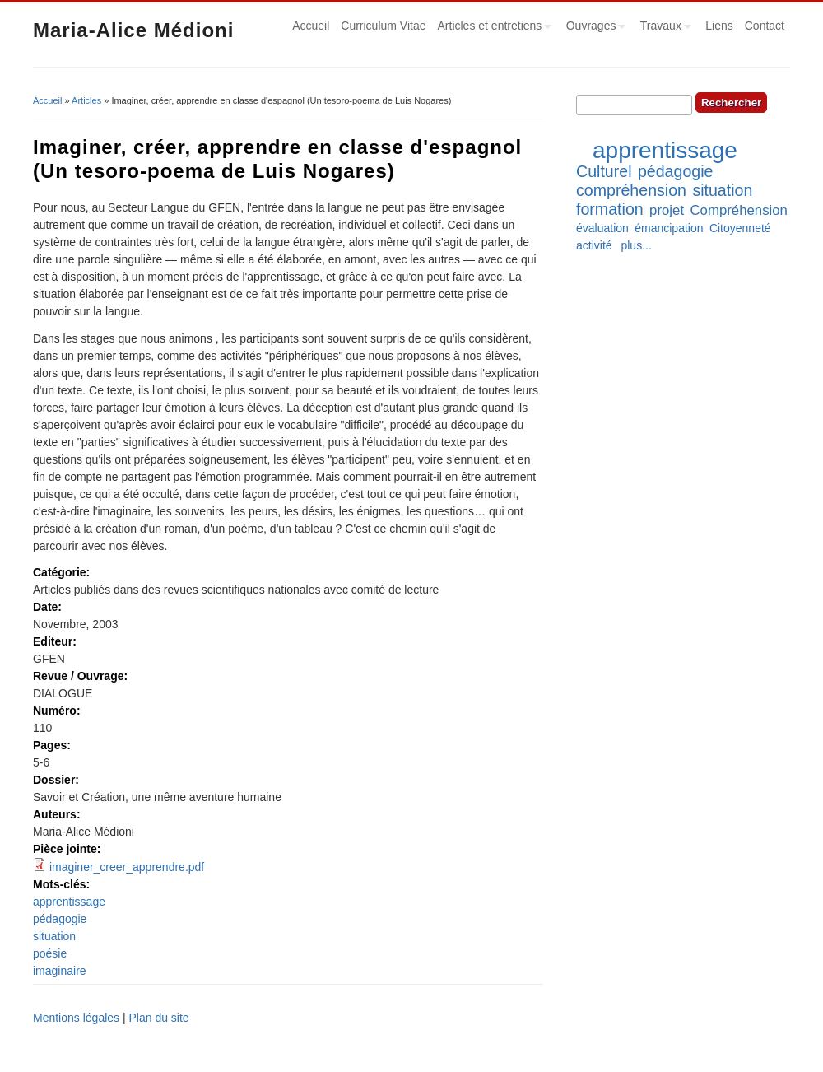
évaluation (602, 228)
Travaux (663, 28)
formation (610, 209)
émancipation (669, 228)
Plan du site (158, 1017)
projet (666, 210)
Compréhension (738, 210)
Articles (86, 100)
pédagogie (59, 918)
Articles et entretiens (492, 28)
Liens (718, 25)
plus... (636, 245)
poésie (50, 953)
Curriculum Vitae (383, 25)
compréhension (631, 190)
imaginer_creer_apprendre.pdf (126, 867)
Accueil (310, 25)
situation (54, 936)
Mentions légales (76, 1017)
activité (594, 245)
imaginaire (59, 970)
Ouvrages (593, 28)
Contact (764, 25)
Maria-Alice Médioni (133, 30)
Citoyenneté (740, 228)
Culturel (604, 171)
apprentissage (69, 901)
